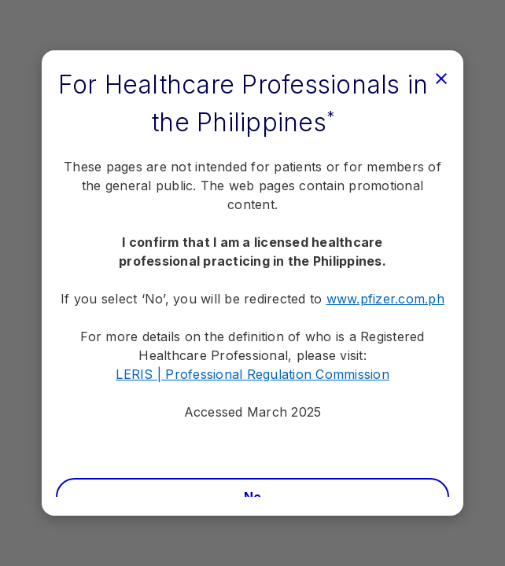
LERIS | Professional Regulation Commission (252, 374)
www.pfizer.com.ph (385, 299)
